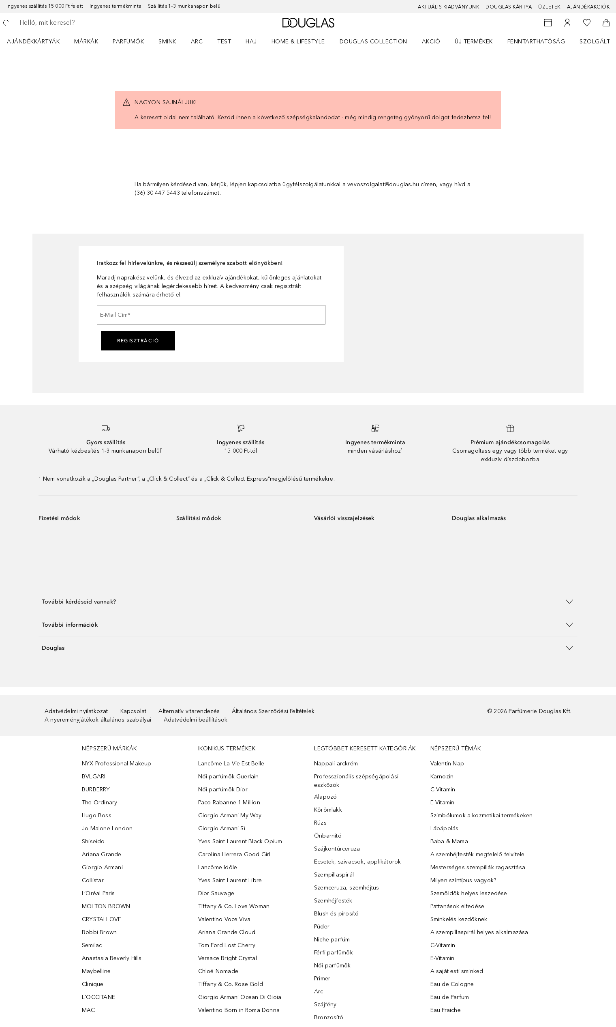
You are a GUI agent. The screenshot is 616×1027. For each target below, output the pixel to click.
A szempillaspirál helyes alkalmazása (479, 932)
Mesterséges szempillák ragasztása (478, 867)
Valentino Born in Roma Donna (239, 1010)
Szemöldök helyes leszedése (468, 893)
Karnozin (442, 776)
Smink (167, 41)
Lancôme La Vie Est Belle (231, 763)
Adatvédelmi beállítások (196, 719)
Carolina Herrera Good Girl (234, 854)
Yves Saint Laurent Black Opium (240, 841)
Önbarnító (328, 835)
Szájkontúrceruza (337, 848)
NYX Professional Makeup (117, 763)
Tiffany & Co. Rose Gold (230, 984)
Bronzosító (328, 1017)
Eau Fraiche (445, 1010)
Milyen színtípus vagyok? (463, 880)
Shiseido (93, 841)
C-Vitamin (443, 789)
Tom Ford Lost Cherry (227, 945)
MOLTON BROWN (106, 906)
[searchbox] (79, 23)
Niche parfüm (332, 939)
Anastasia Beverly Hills (112, 958)
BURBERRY (96, 789)
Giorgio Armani (102, 867)
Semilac (92, 945)
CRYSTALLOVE (101, 919)
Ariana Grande (102, 854)
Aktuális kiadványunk (448, 7)
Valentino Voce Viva (224, 919)
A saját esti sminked (456, 971)
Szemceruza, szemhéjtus (346, 887)
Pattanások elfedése (457, 906)
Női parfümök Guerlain (228, 776)
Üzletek (549, 7)
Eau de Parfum (449, 997)
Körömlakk (328, 809)
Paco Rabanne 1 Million (229, 802)
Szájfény (325, 1004)
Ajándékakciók (588, 7)
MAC (88, 1010)
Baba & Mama (449, 841)
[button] (308, 601)
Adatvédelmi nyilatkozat (76, 711)
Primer (322, 978)
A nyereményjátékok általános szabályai (98, 719)
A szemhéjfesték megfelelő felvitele (477, 854)
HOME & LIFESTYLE (298, 41)
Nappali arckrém (336, 763)
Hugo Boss (96, 815)
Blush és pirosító (336, 913)
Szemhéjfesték (333, 900)
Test (224, 41)
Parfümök (128, 41)
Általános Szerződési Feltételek (273, 711)
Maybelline (96, 971)
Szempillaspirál (334, 874)
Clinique (93, 984)
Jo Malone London (107, 828)
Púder (321, 926)
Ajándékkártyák (33, 41)
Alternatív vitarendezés (189, 711)
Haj (251, 41)
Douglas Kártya (509, 7)
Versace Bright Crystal (227, 958)
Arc (197, 41)
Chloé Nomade (218, 971)
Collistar (93, 880)
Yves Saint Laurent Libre (230, 880)
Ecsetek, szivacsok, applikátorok (357, 861)
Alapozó (325, 796)
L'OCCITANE (98, 997)
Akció (431, 41)
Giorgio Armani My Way (230, 815)
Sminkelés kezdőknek (459, 919)
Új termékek (474, 41)
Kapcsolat (133, 711)
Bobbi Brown (99, 932)
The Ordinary (99, 802)
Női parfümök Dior (223, 789)
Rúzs (320, 822)
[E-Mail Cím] (211, 314)
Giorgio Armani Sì (221, 828)
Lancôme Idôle (217, 867)
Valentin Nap (447, 763)
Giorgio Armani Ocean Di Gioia (240, 997)
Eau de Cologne (452, 984)
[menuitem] (38, 41)
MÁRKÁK (86, 41)
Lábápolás (444, 828)
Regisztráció (138, 341)
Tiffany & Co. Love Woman (234, 906)
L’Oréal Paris (98, 893)
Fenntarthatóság (536, 41)
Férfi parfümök (333, 952)
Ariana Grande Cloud (227, 932)
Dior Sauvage (216, 893)
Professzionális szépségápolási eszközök (356, 781)
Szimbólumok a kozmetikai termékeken (481, 815)
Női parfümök (332, 965)
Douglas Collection (373, 41)
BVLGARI (93, 776)
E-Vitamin (442, 802)
